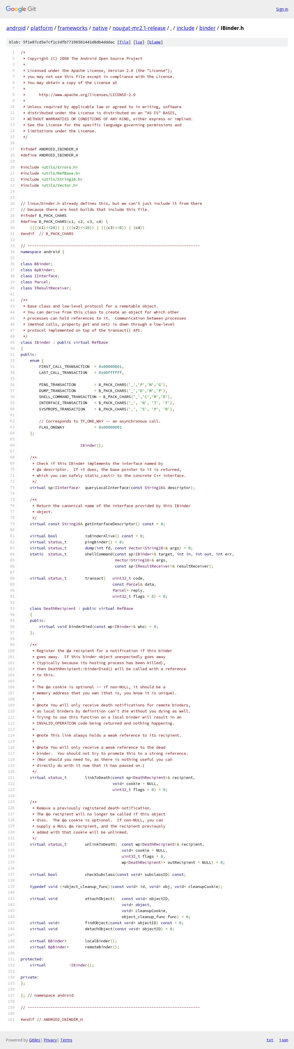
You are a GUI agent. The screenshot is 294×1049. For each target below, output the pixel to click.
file (124, 42)
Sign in (282, 9)
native (100, 27)
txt (269, 1039)
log (139, 42)
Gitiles (34, 1040)
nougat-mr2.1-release (139, 27)
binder (207, 27)
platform (41, 27)
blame (155, 42)
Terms (66, 1040)
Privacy (50, 1040)
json (283, 1039)
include (185, 27)
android (16, 27)
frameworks (73, 27)
